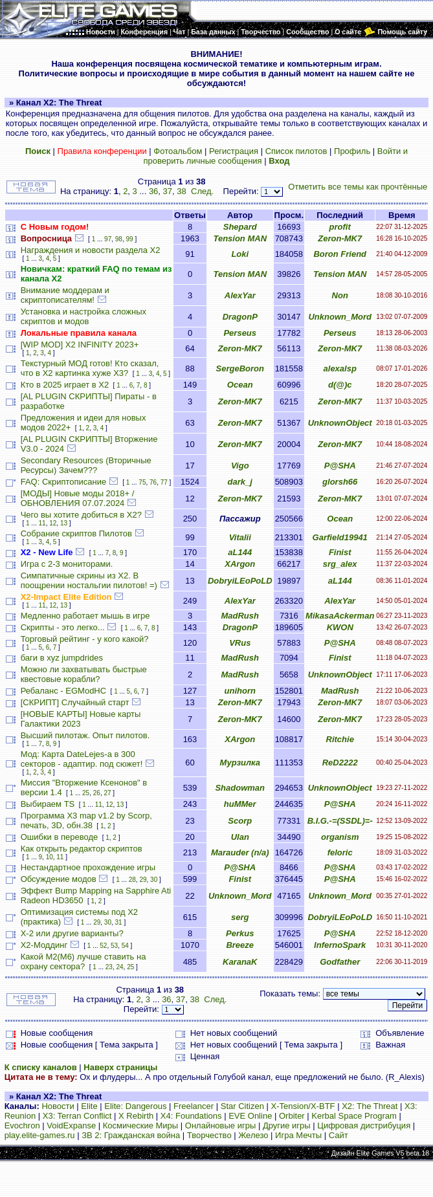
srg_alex (340, 564)
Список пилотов (296, 151)
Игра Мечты (298, 1135)
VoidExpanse (71, 1125)
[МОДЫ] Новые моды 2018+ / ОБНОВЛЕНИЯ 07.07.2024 (78, 498)
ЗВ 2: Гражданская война (131, 1135)
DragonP (240, 317)
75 (142, 482)
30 (153, 879)
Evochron (22, 1125)
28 (132, 879)
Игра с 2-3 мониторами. (67, 564)
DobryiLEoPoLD (240, 581)
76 (153, 482)
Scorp (240, 821)
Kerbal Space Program (354, 1116)
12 (52, 523)
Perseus (239, 333)
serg (240, 917)
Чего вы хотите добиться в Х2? (81, 515)
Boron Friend (339, 254)
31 (118, 922)
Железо (253, 1135)
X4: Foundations (191, 1116)
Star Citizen (242, 1106)
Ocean (240, 385)
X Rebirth (135, 1116)
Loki (240, 254)
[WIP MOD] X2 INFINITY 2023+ (80, 344)
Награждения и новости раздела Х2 (91, 250)
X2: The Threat (369, 1106)
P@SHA (340, 465)
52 (103, 945)
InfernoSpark (340, 945)
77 (164, 482)
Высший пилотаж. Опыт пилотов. (85, 735)
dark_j (240, 482)
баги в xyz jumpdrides (62, 658)
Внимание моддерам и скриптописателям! (65, 295)
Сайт (338, 1135)
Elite (89, 1106)
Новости (57, 1106)
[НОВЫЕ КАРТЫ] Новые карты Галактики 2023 (81, 719)
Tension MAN (240, 238)
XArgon (240, 564)
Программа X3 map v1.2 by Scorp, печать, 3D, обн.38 (86, 820)
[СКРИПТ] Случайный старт (75, 702)
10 (49, 857)
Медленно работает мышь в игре (85, 615)
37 (167, 191)
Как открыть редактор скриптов (81, 848)
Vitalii (240, 537)
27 (107, 792)
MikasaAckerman (339, 615)
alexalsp (340, 368)
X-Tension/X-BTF (303, 1106)
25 (85, 792)
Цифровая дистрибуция (363, 1125)
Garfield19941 (340, 537)
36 (153, 191)
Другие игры (287, 1125)
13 (63, 523)
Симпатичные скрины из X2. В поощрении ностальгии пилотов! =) (89, 580)
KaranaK (240, 962)
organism (340, 837)
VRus (239, 643)
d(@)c (340, 385)
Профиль (352, 151)
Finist (340, 552)
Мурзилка (239, 762)
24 (119, 967)
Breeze (240, 945)
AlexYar (240, 295)
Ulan (240, 837)
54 (125, 945)
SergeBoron (240, 368)
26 (96, 792)
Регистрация (233, 151)
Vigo (240, 465)
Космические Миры (140, 1125)
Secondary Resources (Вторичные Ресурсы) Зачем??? (86, 465)
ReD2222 (340, 762)
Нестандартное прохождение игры (88, 867)
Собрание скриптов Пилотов (76, 533)
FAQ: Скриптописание (64, 482)
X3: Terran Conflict (77, 1116)
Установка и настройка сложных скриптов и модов (83, 316)
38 (181, 191)
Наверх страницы (120, 1067)
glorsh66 (339, 482)
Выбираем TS (48, 804)
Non (340, 295)
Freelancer (193, 1106)
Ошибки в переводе (59, 837)
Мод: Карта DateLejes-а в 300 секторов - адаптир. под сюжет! (82, 759)
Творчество (209, 1135)
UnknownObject (340, 423)
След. (202, 191)
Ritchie (340, 739)
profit (340, 227)
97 (107, 239)
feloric (340, 852)
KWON (340, 627)
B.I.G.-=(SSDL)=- (340, 821)
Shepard (240, 227)
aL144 (240, 552)
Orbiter (292, 1116)
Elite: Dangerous (135, 1106)
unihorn (240, 691)
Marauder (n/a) (240, 852)
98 (118, 239)
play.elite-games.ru (40, 1135)
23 (109, 967)
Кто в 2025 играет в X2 (65, 385)
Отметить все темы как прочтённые (357, 187)
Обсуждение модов (58, 879)
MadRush (240, 615)
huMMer (240, 804)
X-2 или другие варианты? (72, 933)
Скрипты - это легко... (63, 627)
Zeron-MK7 (340, 238)
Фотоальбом (177, 151)
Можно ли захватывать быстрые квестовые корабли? (84, 674)
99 (129, 239)
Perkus (240, 933)
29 (142, 879)
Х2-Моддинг (44, 945)
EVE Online (250, 1116)
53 (114, 945)
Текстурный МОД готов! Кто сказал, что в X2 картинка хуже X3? (90, 368)
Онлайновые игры (220, 1125)
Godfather (340, 962)
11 (42, 523)
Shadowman (240, 788)
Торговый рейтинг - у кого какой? (85, 639)
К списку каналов (41, 1067)
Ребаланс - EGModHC (63, 691)
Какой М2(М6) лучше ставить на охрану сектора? (83, 961)
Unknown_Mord (340, 317)
